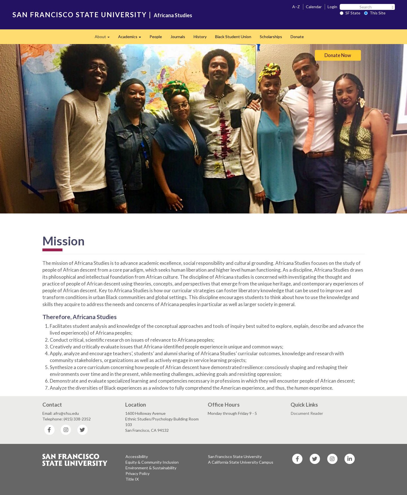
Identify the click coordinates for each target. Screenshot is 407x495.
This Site (375, 12)
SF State (350, 12)
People (156, 36)
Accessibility (136, 456)
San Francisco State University (235, 456)
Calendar (314, 6)
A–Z (296, 6)
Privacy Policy (137, 473)
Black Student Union (233, 36)
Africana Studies (173, 15)
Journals (177, 36)
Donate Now (337, 55)
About (104, 38)
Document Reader (307, 413)
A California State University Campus (240, 462)
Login (332, 6)
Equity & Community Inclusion (152, 462)
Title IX (132, 479)
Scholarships (271, 36)
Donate (297, 36)
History (200, 36)
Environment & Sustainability (150, 467)
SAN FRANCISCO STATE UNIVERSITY (79, 14)
